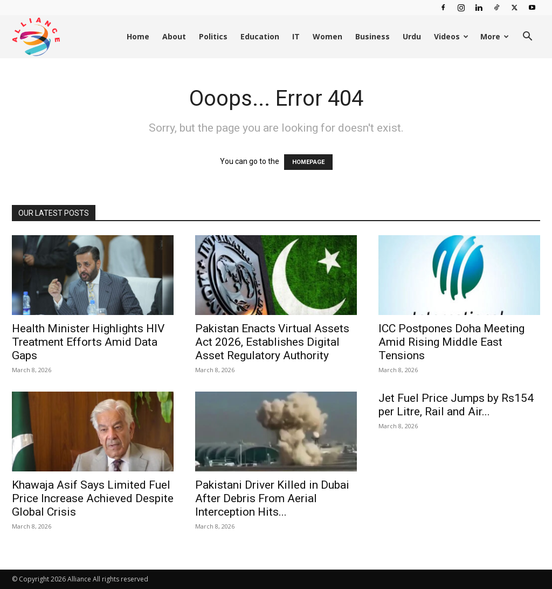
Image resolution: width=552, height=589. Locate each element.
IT (296, 36)
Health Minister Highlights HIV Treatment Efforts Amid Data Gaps (88, 342)
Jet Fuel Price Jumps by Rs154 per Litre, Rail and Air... (456, 405)
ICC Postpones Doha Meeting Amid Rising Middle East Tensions (451, 342)
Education (259, 36)
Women (327, 36)
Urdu (412, 36)
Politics (213, 36)
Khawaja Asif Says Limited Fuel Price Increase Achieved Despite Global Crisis (93, 498)
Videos (451, 36)
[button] (527, 37)
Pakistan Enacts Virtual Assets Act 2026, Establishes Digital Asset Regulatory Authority (272, 342)
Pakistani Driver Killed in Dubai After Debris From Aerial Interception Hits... (272, 498)
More (494, 36)
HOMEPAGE (308, 162)
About (174, 36)
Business (372, 36)
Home (138, 36)
